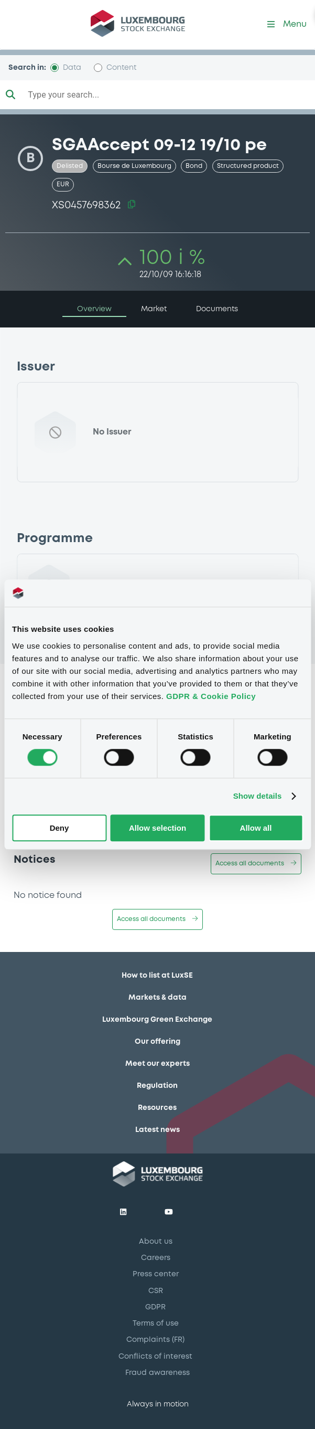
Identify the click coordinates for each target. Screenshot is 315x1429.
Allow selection (157, 827)
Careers (155, 1258)
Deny (59, 827)
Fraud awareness (157, 1373)
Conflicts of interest (155, 1356)
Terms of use (156, 1323)
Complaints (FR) (155, 1340)
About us (155, 1242)
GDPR (155, 1307)
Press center (156, 1274)
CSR (155, 1291)
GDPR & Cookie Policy (211, 696)
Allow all (256, 827)
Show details (257, 796)
